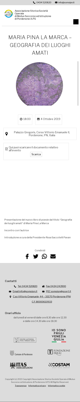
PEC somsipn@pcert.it (58, 291)
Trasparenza (20, 385)
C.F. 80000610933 (42, 301)
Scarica (36, 154)
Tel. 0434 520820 (27, 286)
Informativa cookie (56, 385)
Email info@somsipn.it (25, 291)
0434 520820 (43, 2)
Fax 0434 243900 (56, 286)
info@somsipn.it (66, 2)
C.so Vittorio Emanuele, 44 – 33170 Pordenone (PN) (42, 296)
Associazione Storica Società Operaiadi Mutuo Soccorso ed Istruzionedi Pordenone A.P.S (33, 15)
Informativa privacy (37, 385)
